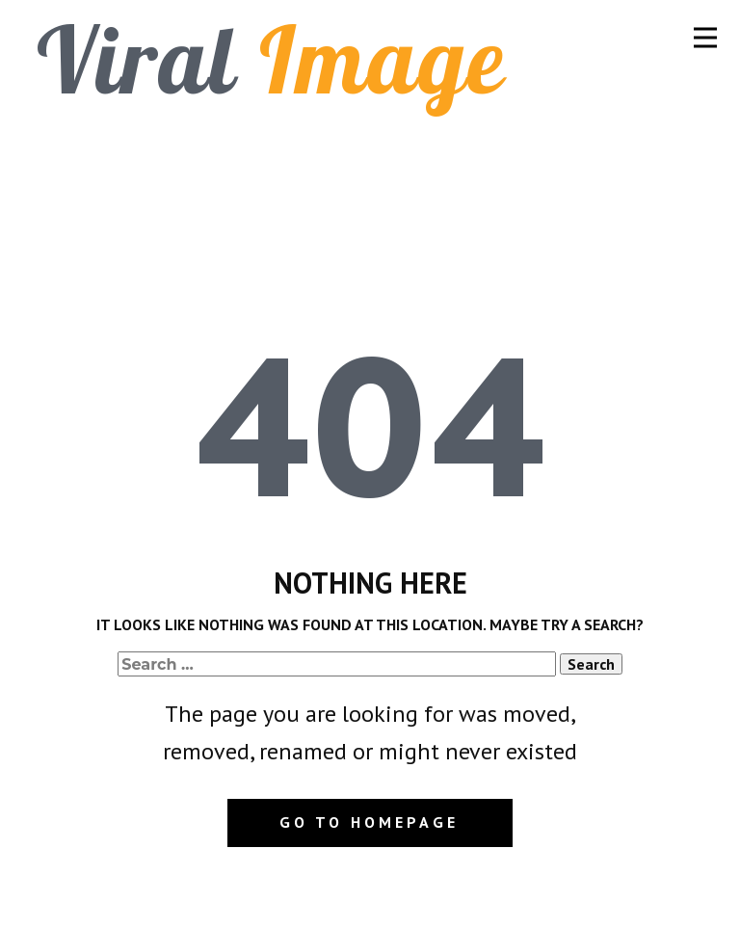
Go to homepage (369, 822)
